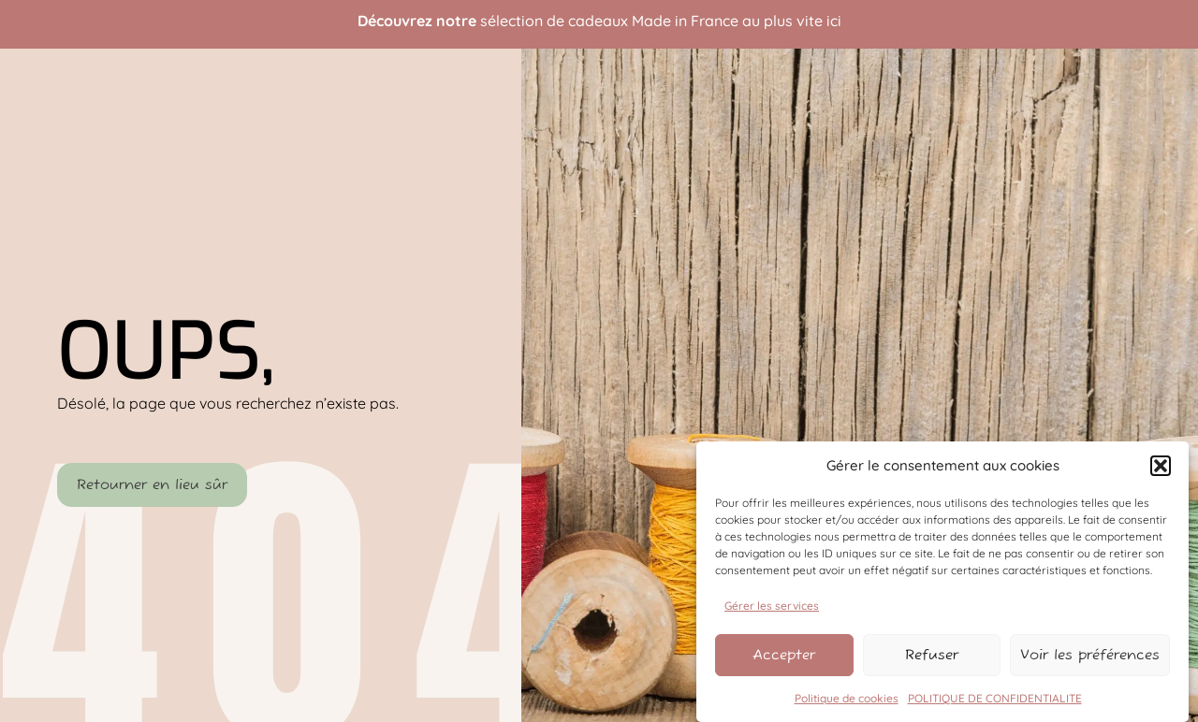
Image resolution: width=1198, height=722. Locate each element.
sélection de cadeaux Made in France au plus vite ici (660, 20)
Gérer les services (771, 605)
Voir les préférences (1097, 655)
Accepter (787, 655)
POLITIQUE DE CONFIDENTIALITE (995, 697)
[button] (1160, 465)
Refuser (943, 655)
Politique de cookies (846, 697)
